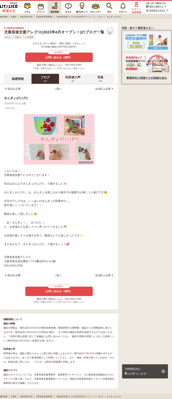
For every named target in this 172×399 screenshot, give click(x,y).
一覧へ (58, 88)
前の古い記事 (14, 88)
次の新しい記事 (103, 88)
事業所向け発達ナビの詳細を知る (146, 78)
